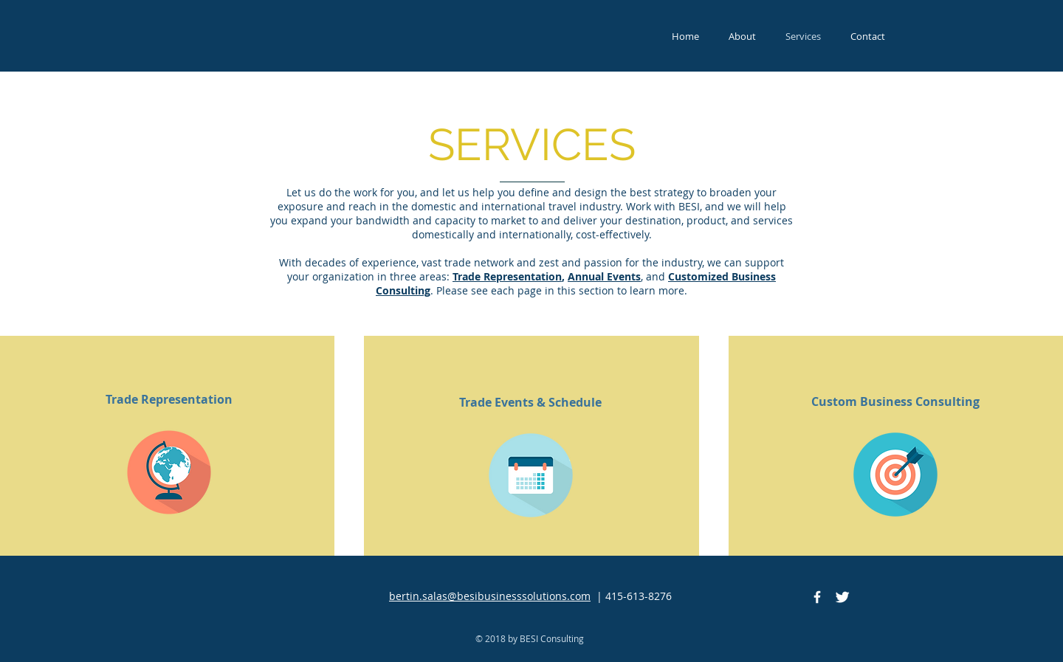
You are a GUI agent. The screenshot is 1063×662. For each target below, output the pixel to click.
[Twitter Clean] (842, 597)
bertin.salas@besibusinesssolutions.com (490, 596)
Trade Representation (507, 276)
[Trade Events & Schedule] (530, 402)
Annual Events (604, 276)
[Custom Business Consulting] (895, 401)
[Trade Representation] (169, 399)
